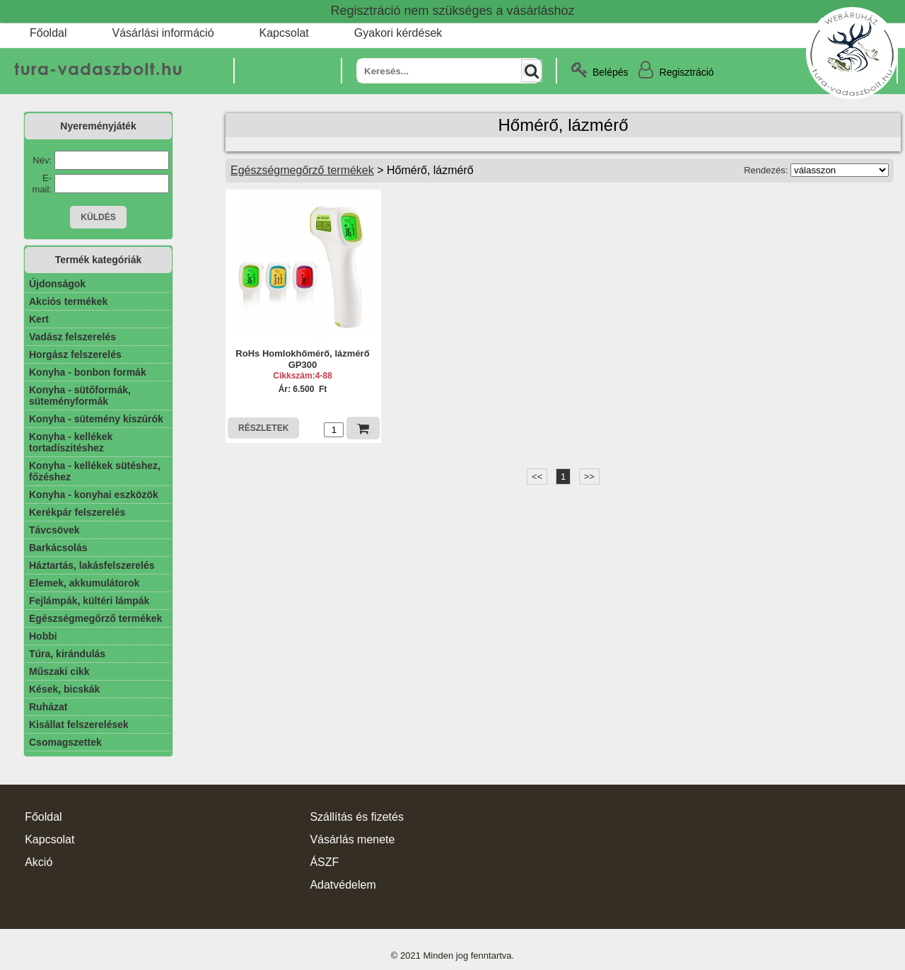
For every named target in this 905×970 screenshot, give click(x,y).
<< (537, 476)
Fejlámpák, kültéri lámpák (89, 600)
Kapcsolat (284, 33)
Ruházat (48, 706)
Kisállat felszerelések (79, 724)
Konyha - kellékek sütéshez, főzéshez (94, 471)
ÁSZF (324, 862)
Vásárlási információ (163, 33)
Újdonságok (57, 283)
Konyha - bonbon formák (87, 372)
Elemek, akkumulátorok (84, 583)
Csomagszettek (65, 742)
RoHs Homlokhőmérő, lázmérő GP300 (302, 359)
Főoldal (48, 33)
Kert (39, 319)
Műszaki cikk (59, 671)
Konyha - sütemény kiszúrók (96, 419)
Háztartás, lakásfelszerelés (91, 565)
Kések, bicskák (64, 689)
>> (589, 476)
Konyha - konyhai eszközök (93, 494)
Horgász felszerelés (75, 354)
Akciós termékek (68, 301)
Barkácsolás (58, 547)
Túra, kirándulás (67, 653)
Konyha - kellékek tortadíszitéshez (70, 442)
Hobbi (43, 636)
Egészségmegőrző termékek (95, 618)
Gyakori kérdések (398, 33)
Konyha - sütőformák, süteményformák (80, 395)
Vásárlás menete (352, 839)
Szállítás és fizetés (357, 817)
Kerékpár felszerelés (77, 512)
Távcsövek (54, 530)
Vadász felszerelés (72, 336)
